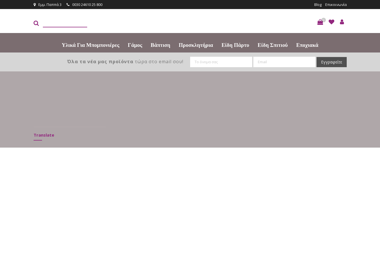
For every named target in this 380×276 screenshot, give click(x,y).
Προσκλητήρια (196, 45)
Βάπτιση (160, 45)
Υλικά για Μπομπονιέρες (90, 45)
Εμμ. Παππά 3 (47, 4)
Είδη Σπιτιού (273, 45)
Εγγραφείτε (331, 62)
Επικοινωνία (336, 4)
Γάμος (135, 45)
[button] (320, 22)
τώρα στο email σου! (125, 61)
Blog (318, 4)
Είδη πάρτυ (235, 45)
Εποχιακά (307, 45)
